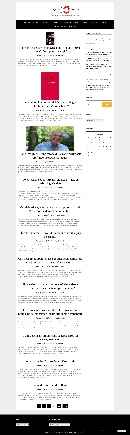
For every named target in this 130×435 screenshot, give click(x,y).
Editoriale (68, 22)
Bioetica (36, 22)
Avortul (27, 22)
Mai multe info (112, 430)
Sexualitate (73, 27)
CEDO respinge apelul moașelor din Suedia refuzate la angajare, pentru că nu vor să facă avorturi (99, 66)
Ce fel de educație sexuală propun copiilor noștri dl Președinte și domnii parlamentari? (99, 41)
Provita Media (60, 56)
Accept (121, 430)
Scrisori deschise (60, 27)
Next (65, 406)
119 (59, 406)
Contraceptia (46, 22)
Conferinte (58, 22)
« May (88, 155)
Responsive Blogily (70, 432)
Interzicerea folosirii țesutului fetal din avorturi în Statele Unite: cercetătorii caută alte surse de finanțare (97, 87)
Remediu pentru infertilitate (50, 385)
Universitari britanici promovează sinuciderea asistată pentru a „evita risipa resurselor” (99, 74)
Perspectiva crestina (98, 22)
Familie (77, 22)
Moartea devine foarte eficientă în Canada (50, 361)
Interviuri (85, 22)
